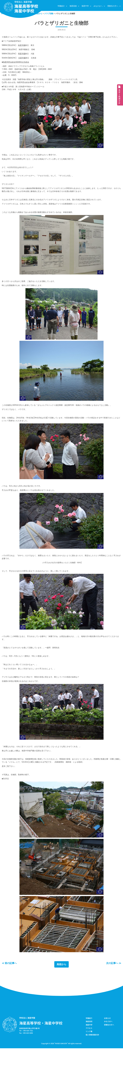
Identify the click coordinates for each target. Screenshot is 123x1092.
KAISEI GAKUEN (61, 1087)
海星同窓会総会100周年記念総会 (18, 69)
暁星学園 (24, 50)
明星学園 (24, 59)
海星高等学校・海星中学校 (40, 1065)
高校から (61, 1007)
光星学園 (24, 64)
